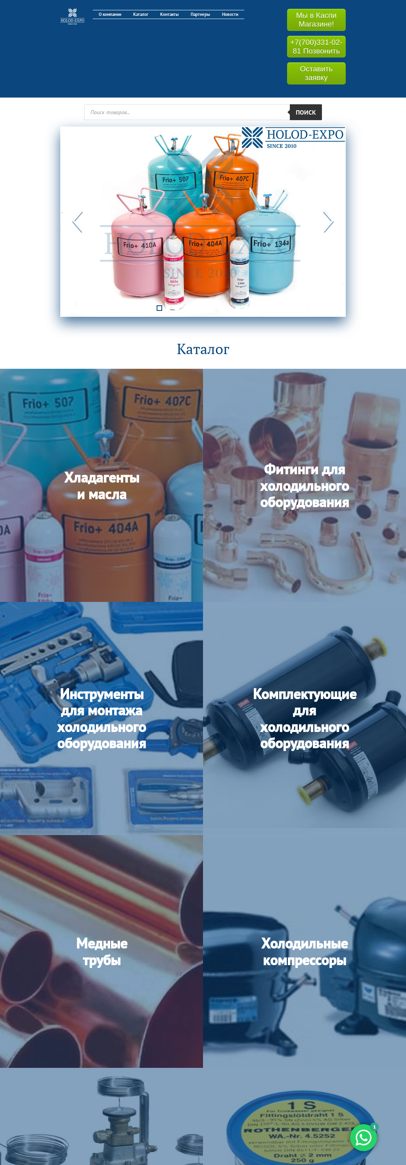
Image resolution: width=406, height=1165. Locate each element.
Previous (78, 222)
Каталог (140, 14)
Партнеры (200, 14)
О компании (110, 14)
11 (246, 306)
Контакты (169, 14)
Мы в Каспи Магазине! (316, 19)
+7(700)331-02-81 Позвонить (316, 46)
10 (237, 306)
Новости (230, 14)
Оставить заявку (316, 73)
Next (328, 222)
